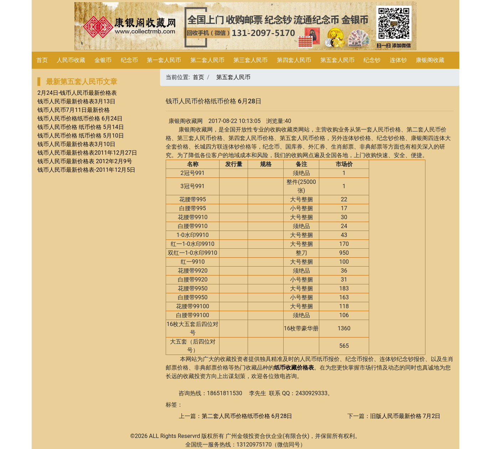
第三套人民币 (250, 60)
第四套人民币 (294, 60)
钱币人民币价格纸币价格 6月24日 (80, 118)
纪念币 (129, 60)
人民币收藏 (71, 60)
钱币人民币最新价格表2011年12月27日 (87, 152)
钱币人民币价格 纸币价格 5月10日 (80, 135)
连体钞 (398, 60)
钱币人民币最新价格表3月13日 (76, 101)
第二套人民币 (207, 60)
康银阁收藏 (430, 60)
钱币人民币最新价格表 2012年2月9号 (84, 161)
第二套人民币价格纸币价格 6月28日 (247, 416)
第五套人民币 (337, 60)
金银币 (103, 60)
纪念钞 (372, 60)
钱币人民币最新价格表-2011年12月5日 (86, 169)
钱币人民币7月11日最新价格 (73, 110)
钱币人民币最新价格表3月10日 (76, 144)
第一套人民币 (164, 60)
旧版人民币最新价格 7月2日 (405, 416)
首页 (42, 60)
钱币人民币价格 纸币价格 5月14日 (80, 127)
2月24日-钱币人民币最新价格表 (77, 92)
